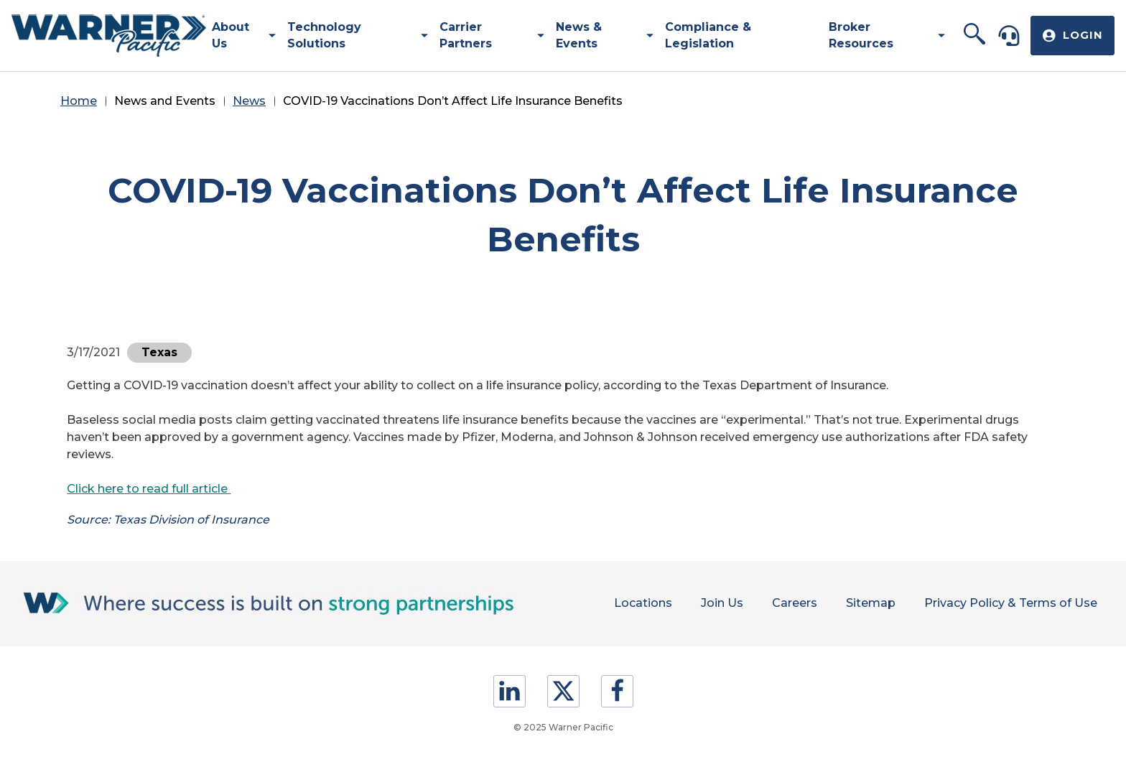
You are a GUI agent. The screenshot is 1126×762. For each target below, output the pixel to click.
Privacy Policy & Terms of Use (1010, 603)
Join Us (722, 603)
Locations (643, 603)
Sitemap (870, 603)
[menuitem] (238, 35)
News (249, 101)
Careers (794, 603)
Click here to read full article (149, 489)
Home (78, 101)
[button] (975, 35)
